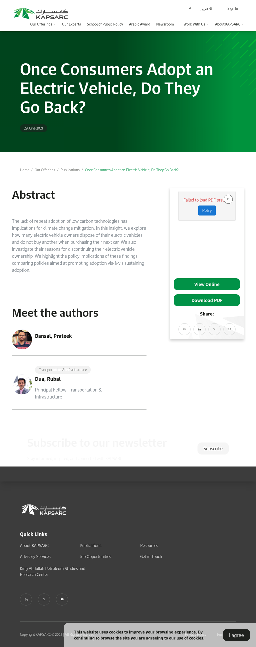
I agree (236, 635)
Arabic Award (139, 24)
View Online (207, 284)
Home (24, 169)
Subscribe (213, 448)
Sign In (233, 8)
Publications (70, 169)
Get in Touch (151, 556)
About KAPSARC (34, 545)
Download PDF (207, 300)
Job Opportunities (95, 556)
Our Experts (71, 24)
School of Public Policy (105, 24)
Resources (149, 545)
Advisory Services (35, 556)
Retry (207, 210)
